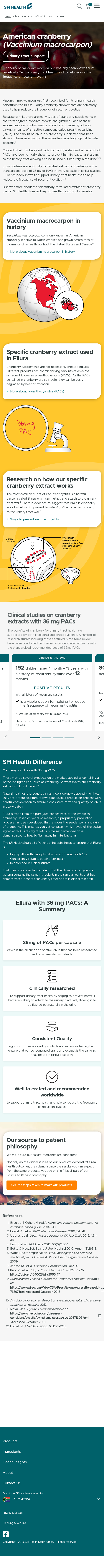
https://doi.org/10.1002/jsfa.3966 (33, 1274)
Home (8, 16)
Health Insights (15, 1462)
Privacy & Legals (12, 1513)
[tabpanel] (52, 692)
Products (10, 1441)
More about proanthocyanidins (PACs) (37, 391)
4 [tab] (69, 737)
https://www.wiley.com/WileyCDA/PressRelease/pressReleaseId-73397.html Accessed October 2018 (55, 1289)
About (8, 1473)
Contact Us (11, 1483)
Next (98, 737)
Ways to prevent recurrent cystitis (35, 519)
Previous (6, 737)
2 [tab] (46, 737)
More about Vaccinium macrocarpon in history (42, 251)
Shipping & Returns (14, 1523)
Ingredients (12, 1452)
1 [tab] (35, 737)
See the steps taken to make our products (41, 1185)
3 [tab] (58, 737)
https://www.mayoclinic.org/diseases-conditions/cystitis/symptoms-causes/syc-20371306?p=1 (49, 1315)
